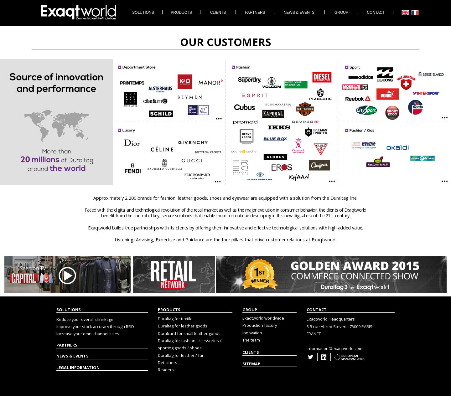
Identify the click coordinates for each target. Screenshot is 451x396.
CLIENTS (250, 352)
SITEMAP (251, 364)
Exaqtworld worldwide (263, 318)
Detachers (167, 362)
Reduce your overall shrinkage (84, 319)
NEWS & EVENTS (72, 356)
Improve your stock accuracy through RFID (95, 326)
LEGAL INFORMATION (78, 367)
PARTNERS (66, 345)
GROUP (249, 309)
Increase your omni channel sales (87, 334)
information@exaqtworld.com (334, 348)
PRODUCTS (169, 309)
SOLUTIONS (68, 309)
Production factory (259, 325)
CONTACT (317, 309)
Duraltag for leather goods (182, 326)
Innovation (252, 333)
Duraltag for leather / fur (181, 355)
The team (251, 340)
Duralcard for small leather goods (189, 333)
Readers (166, 370)
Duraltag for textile (175, 318)
